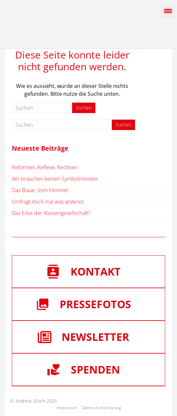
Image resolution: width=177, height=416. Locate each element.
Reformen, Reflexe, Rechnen (45, 167)
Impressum (66, 407)
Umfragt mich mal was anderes (48, 201)
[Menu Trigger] (168, 10)
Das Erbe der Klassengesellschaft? (51, 213)
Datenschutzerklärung (101, 407)
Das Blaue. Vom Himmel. (40, 190)
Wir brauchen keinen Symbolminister (55, 178)
